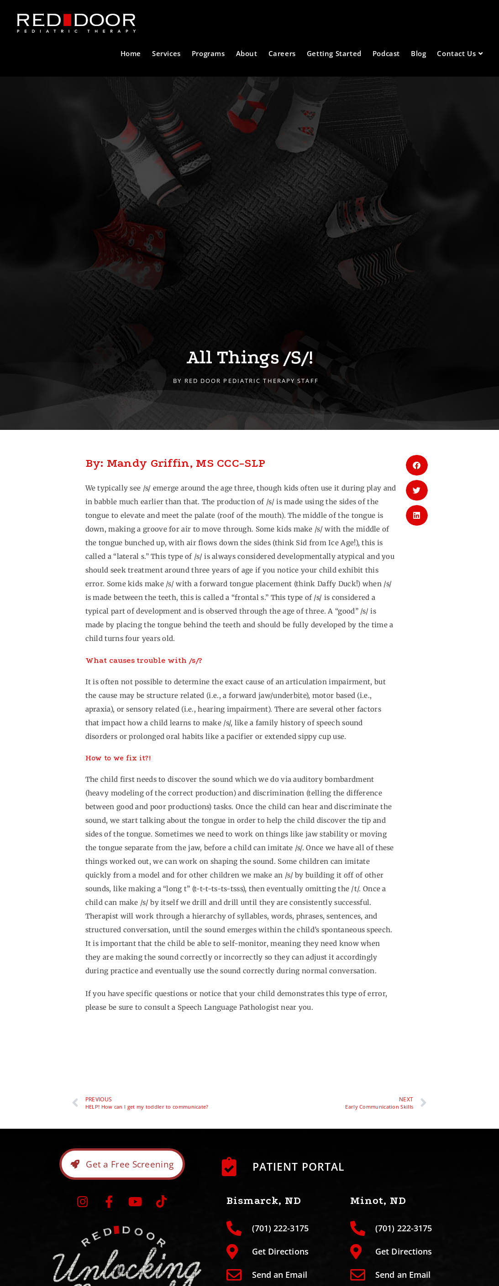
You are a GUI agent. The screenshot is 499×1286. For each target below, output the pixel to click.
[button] (417, 465)
